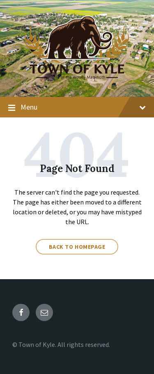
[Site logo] (77, 80)
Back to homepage (77, 246)
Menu (77, 107)
